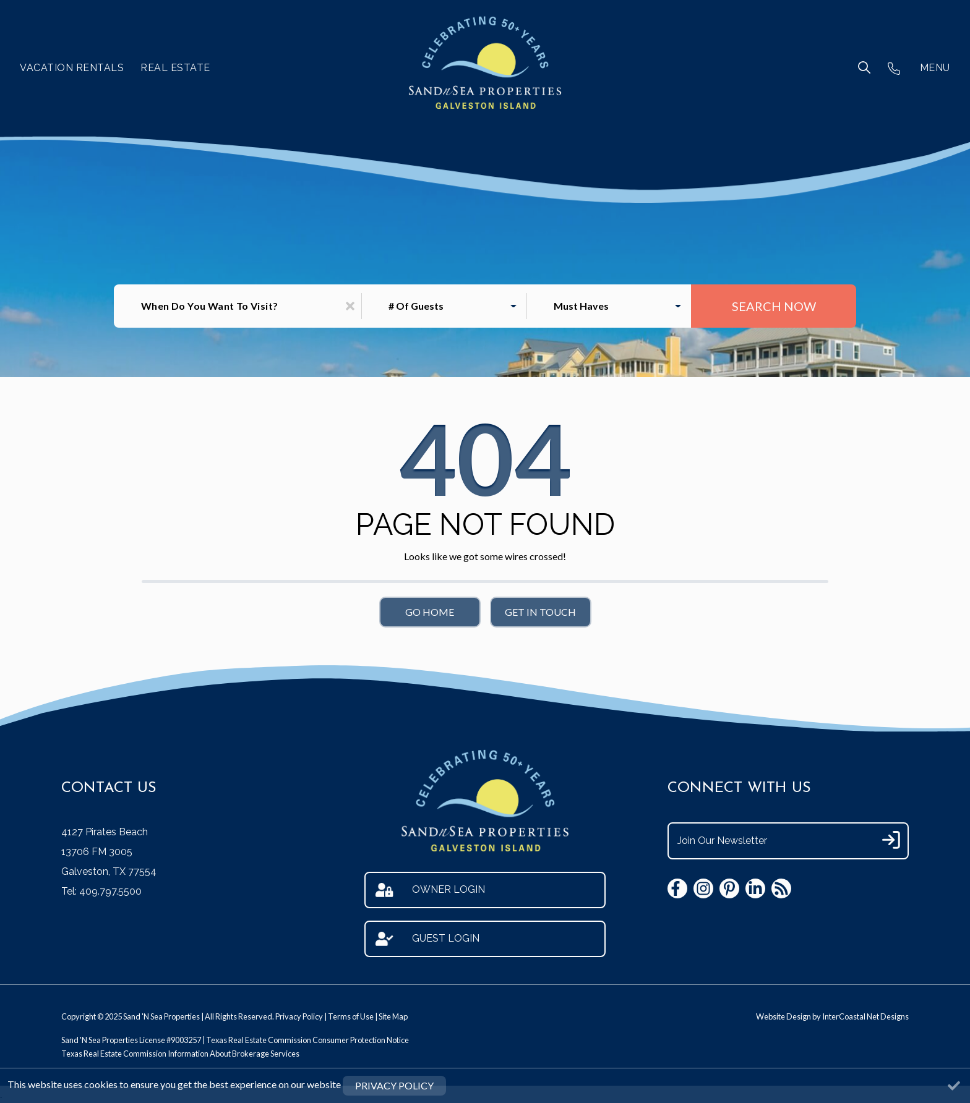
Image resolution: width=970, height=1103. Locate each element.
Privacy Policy (299, 1016)
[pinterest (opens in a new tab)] (729, 888)
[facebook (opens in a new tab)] (677, 888)
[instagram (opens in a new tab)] (703, 888)
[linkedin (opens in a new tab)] (755, 888)
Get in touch (540, 612)
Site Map (393, 1016)
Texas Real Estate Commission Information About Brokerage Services (180, 1053)
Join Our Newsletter (722, 840)
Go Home (429, 612)
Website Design (783, 1016)
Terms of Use (351, 1016)
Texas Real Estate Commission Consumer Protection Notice (307, 1040)
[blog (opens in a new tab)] (781, 888)
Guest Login (427, 939)
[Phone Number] (894, 67)
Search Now (774, 306)
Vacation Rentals (72, 68)
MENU (935, 68)
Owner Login (430, 890)
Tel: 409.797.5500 (101, 891)
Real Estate (175, 68)
